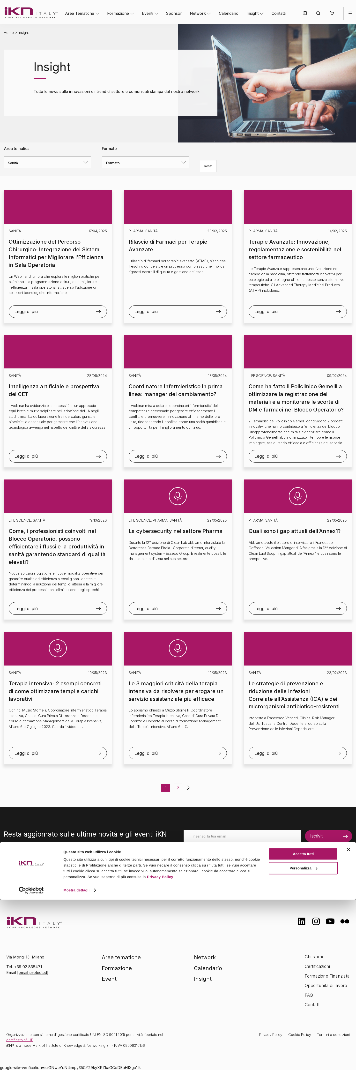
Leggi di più (26, 311)
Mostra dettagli (76, 1060)
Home (9, 32)
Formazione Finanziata (327, 976)
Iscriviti (317, 836)
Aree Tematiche (79, 13)
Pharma (136, 231)
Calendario (228, 13)
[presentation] (220, 851)
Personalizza (303, 1038)
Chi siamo (315, 956)
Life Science (260, 375)
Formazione (118, 13)
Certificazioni (317, 966)
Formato (109, 148)
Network (198, 13)
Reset (208, 166)
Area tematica (17, 148)
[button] (332, 13)
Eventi (147, 13)
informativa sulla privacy (256, 867)
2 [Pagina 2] (178, 788)
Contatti (279, 13)
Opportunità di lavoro (326, 985)
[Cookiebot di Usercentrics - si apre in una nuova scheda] (31, 1060)
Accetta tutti (303, 1024)
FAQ (309, 995)
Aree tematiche (121, 957)
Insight (252, 13)
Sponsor (174, 13)
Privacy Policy (160, 1047)
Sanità (15, 231)
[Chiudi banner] (348, 1019)
